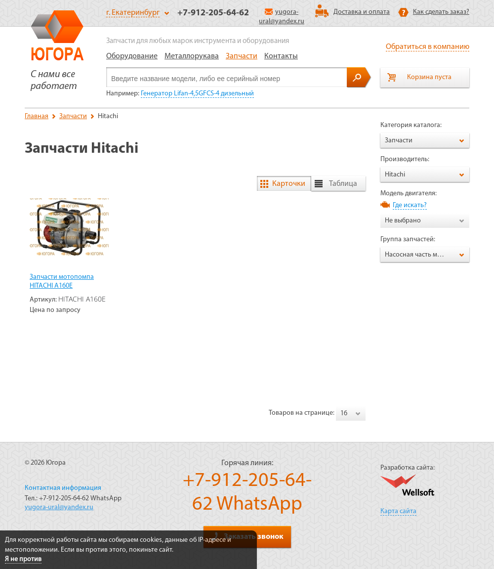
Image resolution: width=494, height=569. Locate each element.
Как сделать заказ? (441, 12)
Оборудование (132, 56)
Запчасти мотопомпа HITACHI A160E (62, 281)
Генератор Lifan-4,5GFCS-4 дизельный (197, 93)
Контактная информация (63, 488)
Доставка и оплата (361, 12)
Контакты (281, 56)
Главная (36, 116)
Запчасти (241, 56)
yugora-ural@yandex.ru (59, 507)
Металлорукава (192, 56)
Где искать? (410, 205)
